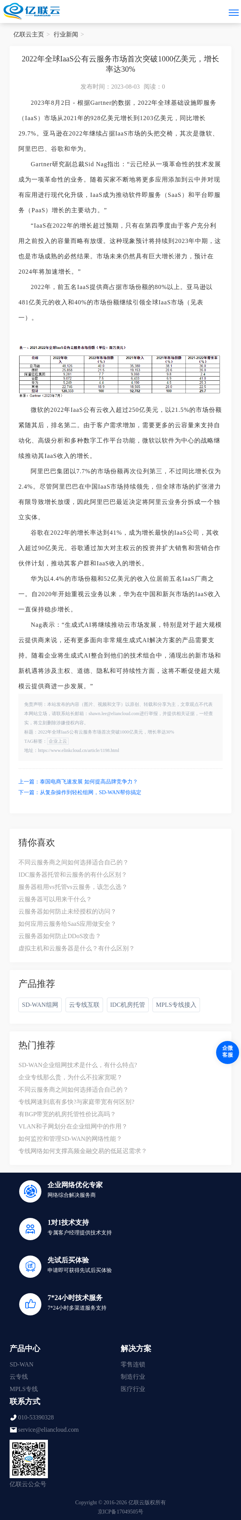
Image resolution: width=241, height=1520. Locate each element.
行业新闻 (66, 34)
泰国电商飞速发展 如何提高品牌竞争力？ (89, 782)
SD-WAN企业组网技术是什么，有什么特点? (77, 1065)
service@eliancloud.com (48, 1429)
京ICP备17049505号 (121, 1512)
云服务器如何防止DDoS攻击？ (59, 936)
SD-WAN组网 (40, 1004)
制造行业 (133, 1376)
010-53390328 (36, 1417)
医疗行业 (133, 1389)
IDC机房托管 (128, 1004)
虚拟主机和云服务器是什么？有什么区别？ (76, 948)
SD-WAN (21, 1364)
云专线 (19, 1376)
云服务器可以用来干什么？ (55, 899)
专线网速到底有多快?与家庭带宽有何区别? (76, 1102)
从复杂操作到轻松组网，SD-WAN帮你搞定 (90, 792)
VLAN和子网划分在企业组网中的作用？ (72, 1126)
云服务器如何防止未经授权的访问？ (67, 911)
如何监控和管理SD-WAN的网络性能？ (70, 1138)
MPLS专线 (24, 1389)
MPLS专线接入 (176, 1004)
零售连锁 (133, 1364)
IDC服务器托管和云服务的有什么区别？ (72, 874)
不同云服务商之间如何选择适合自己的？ (73, 862)
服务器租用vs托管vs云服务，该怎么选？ (72, 887)
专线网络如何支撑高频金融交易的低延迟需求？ (82, 1151)
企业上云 (58, 741)
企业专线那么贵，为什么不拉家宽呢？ (70, 1077)
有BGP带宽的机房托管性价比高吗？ (67, 1114)
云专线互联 (84, 1004)
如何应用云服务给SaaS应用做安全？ (67, 923)
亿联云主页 (28, 34)
